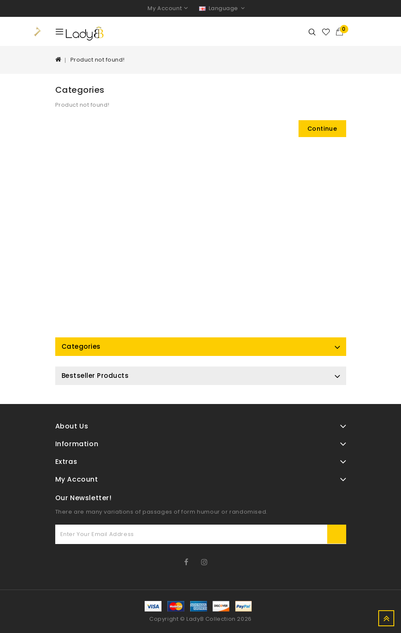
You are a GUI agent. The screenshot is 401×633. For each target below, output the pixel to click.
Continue (322, 128)
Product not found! (97, 60)
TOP (386, 618)
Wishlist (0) (326, 32)
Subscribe (336, 534)
